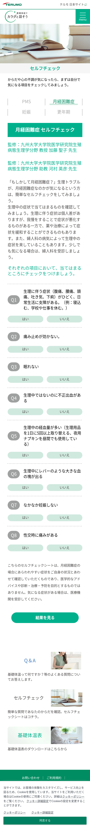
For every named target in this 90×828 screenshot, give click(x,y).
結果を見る (45, 618)
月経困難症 (64, 101)
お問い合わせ (31, 777)
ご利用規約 (54, 777)
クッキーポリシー (73, 796)
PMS (26, 101)
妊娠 (26, 112)
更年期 (63, 112)
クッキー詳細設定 (37, 801)
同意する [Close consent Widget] (45, 820)
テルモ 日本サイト (73, 4)
